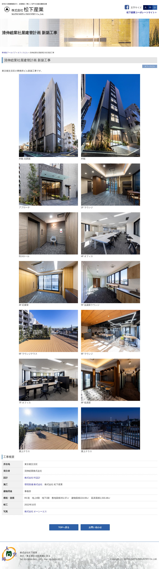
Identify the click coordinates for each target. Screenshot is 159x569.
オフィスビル (23, 53)
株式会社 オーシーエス (36, 511)
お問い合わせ (95, 527)
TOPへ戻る (63, 527)
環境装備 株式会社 (34, 484)
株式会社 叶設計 (32, 477)
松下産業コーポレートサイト (141, 12)
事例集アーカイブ (9, 53)
